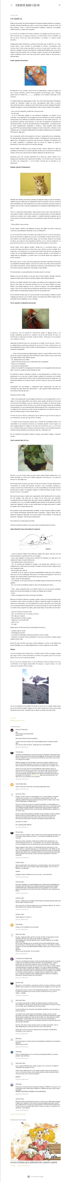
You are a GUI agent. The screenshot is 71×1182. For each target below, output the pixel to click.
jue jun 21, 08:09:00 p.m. (22, 1033)
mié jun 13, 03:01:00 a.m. (22, 893)
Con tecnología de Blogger (36, 1177)
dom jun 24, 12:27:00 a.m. (22, 1046)
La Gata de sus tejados (22, 958)
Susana (18, 924)
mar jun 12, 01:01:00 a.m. (22, 827)
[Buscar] (60, 5)
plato (17, 1038)
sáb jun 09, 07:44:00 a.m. (22, 789)
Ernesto (18, 752)
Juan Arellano (20, 784)
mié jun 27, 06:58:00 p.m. (22, 1079)
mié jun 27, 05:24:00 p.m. (22, 1058)
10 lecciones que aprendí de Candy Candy (33, 1162)
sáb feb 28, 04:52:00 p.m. (22, 1094)
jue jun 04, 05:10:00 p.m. (22, 1110)
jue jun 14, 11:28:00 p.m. (22, 953)
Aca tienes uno (35, 775)
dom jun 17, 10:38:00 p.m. (22, 977)
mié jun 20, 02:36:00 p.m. (22, 995)
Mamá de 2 (19, 794)
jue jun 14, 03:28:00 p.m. (22, 919)
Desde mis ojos (28, 5)
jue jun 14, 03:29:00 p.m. (22, 929)
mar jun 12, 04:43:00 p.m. (22, 877)
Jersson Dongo (20, 729)
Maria (17, 1051)
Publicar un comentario (18, 1114)
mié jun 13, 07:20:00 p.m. (22, 909)
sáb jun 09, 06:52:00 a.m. (22, 747)
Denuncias (18, 720)
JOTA (17, 1084)
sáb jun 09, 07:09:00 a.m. (22, 779)
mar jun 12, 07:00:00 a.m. (22, 857)
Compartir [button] (13, 718)
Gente (23, 720)
